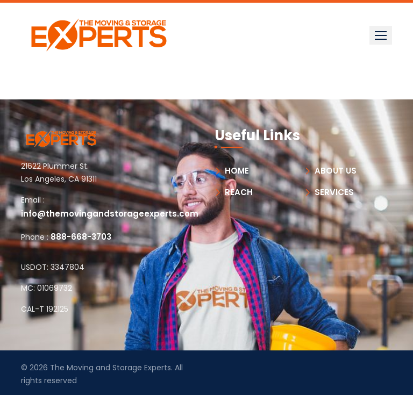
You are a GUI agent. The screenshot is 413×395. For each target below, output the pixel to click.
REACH (239, 192)
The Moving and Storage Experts (110, 367)
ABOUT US (336, 170)
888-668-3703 (81, 236)
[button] (380, 35)
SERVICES (334, 192)
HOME (237, 170)
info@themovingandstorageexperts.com (109, 213)
